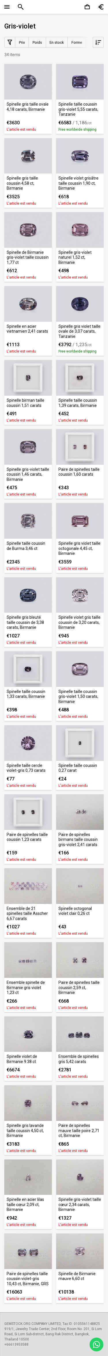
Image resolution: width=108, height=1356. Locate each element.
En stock (57, 42)
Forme (76, 42)
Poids (37, 42)
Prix (22, 42)
